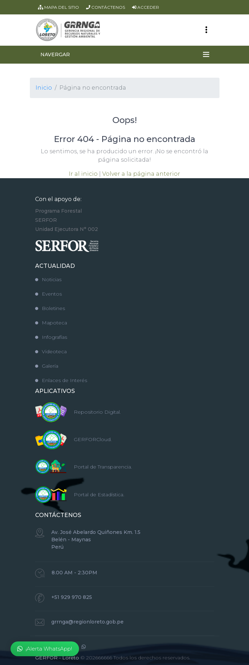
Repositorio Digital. (97, 412)
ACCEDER (145, 7)
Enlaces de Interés (61, 380)
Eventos (48, 294)
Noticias (48, 279)
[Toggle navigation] (206, 29)
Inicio (43, 87)
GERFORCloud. (93, 439)
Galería (46, 366)
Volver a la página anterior (141, 173)
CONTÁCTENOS (105, 7)
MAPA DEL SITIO (58, 7)
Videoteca (51, 351)
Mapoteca (51, 322)
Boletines (50, 308)
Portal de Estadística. (99, 494)
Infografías (51, 337)
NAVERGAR (55, 54)
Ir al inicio (83, 173)
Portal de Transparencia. (103, 467)
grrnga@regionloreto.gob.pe (87, 622)
